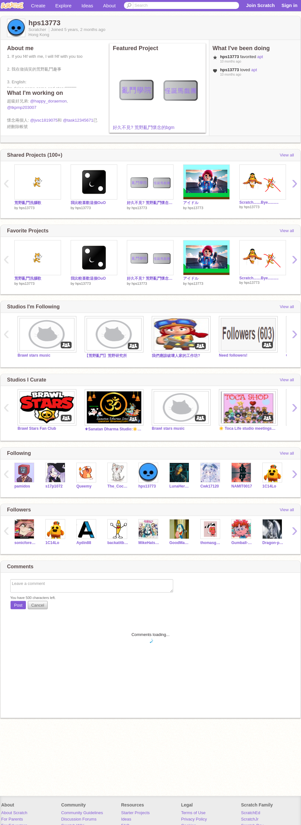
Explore (63, 5)
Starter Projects (135, 812)
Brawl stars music (34, 355)
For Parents (12, 819)
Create (38, 5)
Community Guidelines (82, 812)
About (109, 5)
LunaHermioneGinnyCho (180, 486)
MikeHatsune (149, 543)
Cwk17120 (209, 486)
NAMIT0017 (241, 486)
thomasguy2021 (211, 543)
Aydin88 (83, 543)
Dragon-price (273, 543)
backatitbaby (118, 543)
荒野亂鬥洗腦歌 (27, 203)
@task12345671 (78, 120)
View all (287, 155)
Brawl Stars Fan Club (37, 428)
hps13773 (27, 208)
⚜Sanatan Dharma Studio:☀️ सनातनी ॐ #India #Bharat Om (113, 429)
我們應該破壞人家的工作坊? (176, 355)
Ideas (87, 5)
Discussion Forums (78, 819)
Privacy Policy (194, 819)
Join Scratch (260, 5)
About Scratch (14, 812)
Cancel (37, 605)
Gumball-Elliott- (242, 543)
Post (18, 605)
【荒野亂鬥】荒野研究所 (106, 355)
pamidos (22, 486)
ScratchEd (250, 812)
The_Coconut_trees (118, 486)
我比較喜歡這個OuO (88, 203)
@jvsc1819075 (44, 120)
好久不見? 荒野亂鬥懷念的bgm (143, 127)
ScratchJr (250, 819)
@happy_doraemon (48, 101)
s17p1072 (54, 486)
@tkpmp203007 (21, 107)
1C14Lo (269, 486)
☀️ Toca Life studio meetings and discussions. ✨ (247, 428)
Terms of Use (193, 812)
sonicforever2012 (25, 543)
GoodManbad (180, 543)
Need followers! (233, 355)
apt (260, 56)
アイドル (190, 203)
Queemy (83, 486)
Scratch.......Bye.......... (259, 202)
